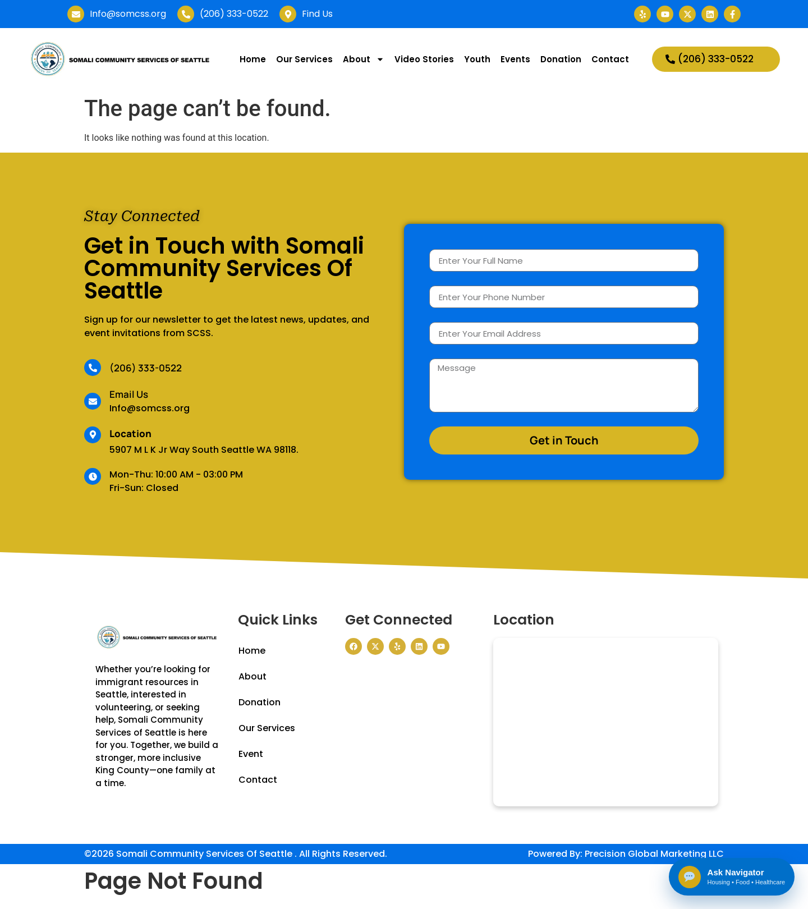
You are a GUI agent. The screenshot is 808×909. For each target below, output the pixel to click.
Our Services (304, 59)
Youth (477, 59)
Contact (610, 59)
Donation (560, 59)
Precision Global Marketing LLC (654, 853)
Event (250, 753)
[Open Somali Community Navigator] (731, 876)
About (363, 59)
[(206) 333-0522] (92, 367)
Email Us (128, 394)
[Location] (92, 434)
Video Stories (424, 59)
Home (253, 59)
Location (130, 433)
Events (515, 59)
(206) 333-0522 (145, 367)
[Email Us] (92, 401)
